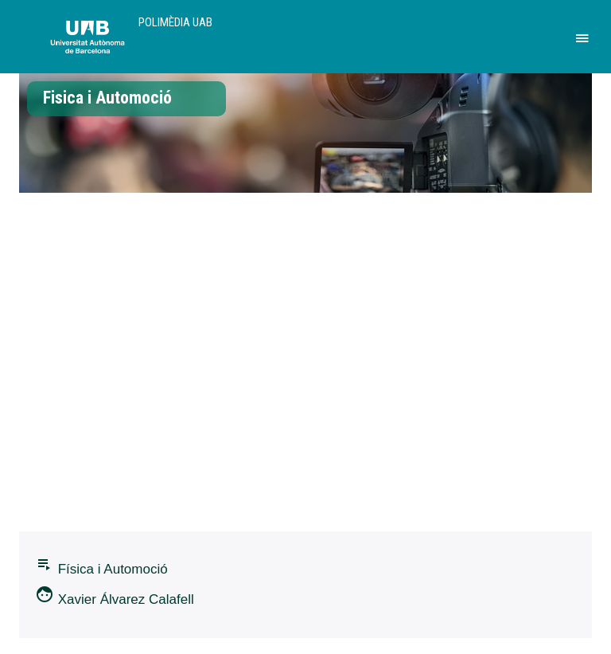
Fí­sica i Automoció (101, 565)
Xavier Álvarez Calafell (114, 596)
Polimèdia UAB (175, 22)
